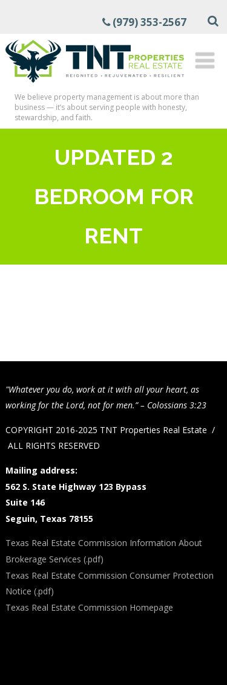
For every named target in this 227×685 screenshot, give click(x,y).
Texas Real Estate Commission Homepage (89, 607)
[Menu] (205, 60)
